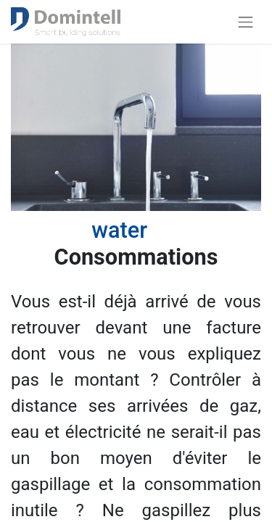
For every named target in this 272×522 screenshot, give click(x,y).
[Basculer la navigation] (246, 22)
